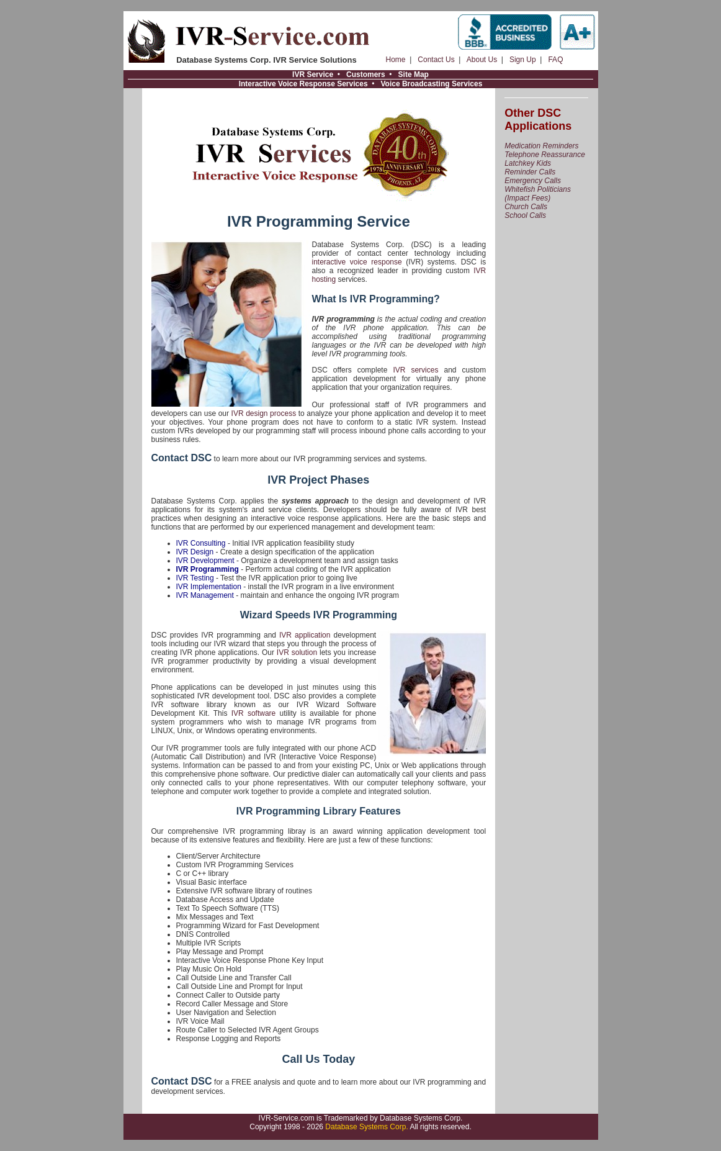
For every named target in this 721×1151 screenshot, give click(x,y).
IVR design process (264, 413)
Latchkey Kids (527, 163)
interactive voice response (357, 262)
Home (396, 59)
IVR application (304, 635)
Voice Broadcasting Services (431, 83)
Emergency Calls (532, 180)
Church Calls (525, 206)
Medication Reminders (541, 146)
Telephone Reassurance (544, 154)
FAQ (555, 59)
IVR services (415, 370)
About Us (482, 59)
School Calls (525, 215)
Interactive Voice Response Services (303, 83)
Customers (365, 74)
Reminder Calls (529, 172)
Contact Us (436, 59)
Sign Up (522, 59)
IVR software (253, 713)
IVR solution (297, 652)
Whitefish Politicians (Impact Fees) (537, 193)
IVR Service (312, 74)
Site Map (413, 74)
